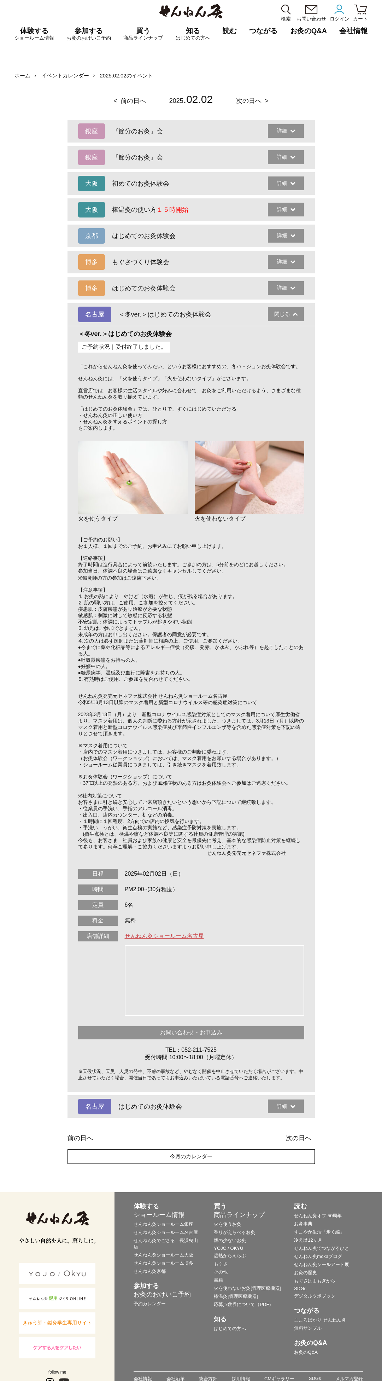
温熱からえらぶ (230, 1255)
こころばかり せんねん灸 (320, 1320)
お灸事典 (303, 1223)
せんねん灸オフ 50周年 (318, 1215)
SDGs (300, 1288)
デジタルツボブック (314, 1296)
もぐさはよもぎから (314, 1280)
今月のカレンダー (191, 1156)
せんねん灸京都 (150, 1271)
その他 (221, 1272)
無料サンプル (308, 1328)
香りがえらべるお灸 (234, 1232)
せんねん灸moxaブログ (318, 1256)
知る (193, 34)
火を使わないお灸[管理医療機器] (247, 1288)
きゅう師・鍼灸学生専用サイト (57, 1322)
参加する (88, 34)
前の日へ (133, 100)
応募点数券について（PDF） (244, 1304)
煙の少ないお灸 (230, 1240)
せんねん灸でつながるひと (321, 1248)
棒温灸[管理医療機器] (236, 1296)
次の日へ (248, 100)
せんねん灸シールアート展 (321, 1264)
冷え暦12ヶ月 (308, 1240)
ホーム (22, 75)
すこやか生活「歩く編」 (319, 1232)
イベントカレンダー (65, 75)
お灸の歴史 (305, 1272)
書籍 (218, 1280)
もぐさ (221, 1263)
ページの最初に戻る (366, 1365)
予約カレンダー (150, 1303)
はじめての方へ (230, 1328)
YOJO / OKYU (228, 1248)
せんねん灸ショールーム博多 (163, 1263)
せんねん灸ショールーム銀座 (163, 1224)
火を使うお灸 (227, 1224)
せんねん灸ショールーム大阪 (163, 1255)
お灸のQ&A (308, 31)
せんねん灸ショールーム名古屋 (164, 936)
